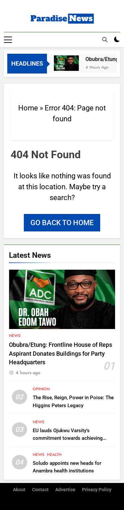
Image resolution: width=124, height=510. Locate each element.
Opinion (41, 389)
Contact (40, 490)
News (15, 336)
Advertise (65, 490)
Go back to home (62, 223)
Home (28, 108)
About (19, 490)
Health (54, 455)
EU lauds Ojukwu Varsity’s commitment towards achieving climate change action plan (68, 438)
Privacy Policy (96, 490)
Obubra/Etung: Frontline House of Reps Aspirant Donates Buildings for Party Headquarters (60, 354)
